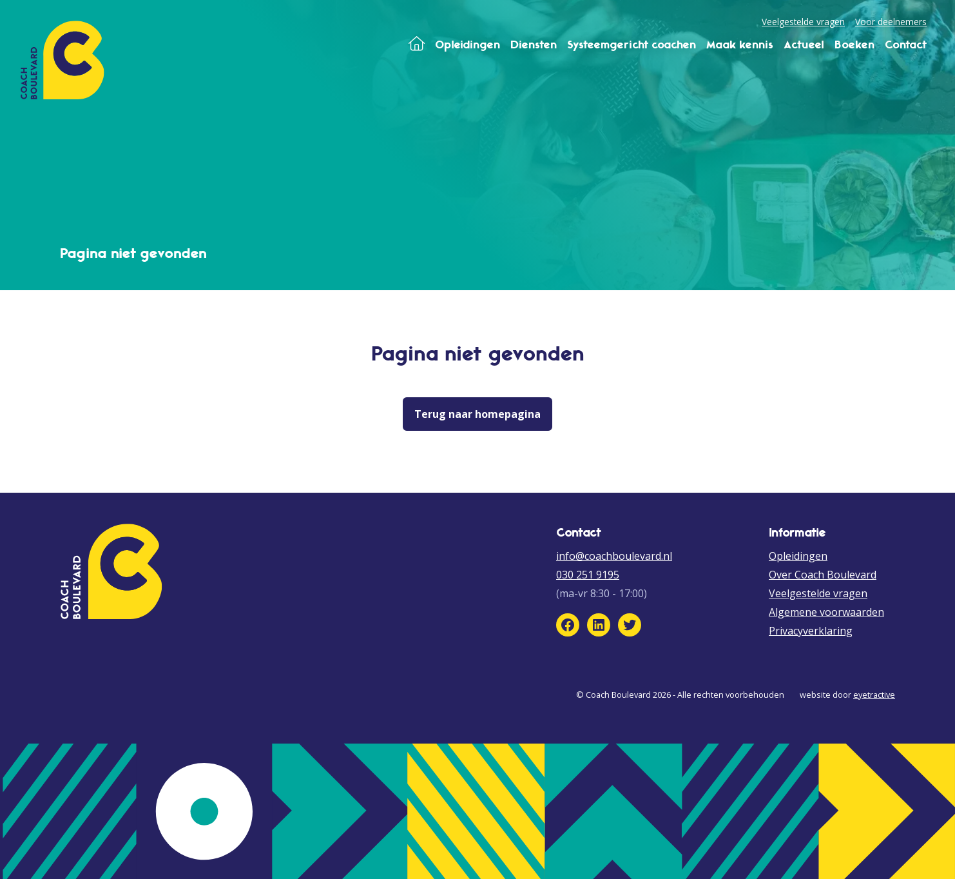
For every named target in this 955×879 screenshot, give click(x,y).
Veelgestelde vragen (803, 21)
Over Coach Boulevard (822, 575)
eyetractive (874, 694)
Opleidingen (798, 556)
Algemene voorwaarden (826, 612)
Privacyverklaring (811, 631)
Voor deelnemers (891, 21)
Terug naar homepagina (477, 414)
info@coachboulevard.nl (614, 556)
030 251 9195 (587, 575)
